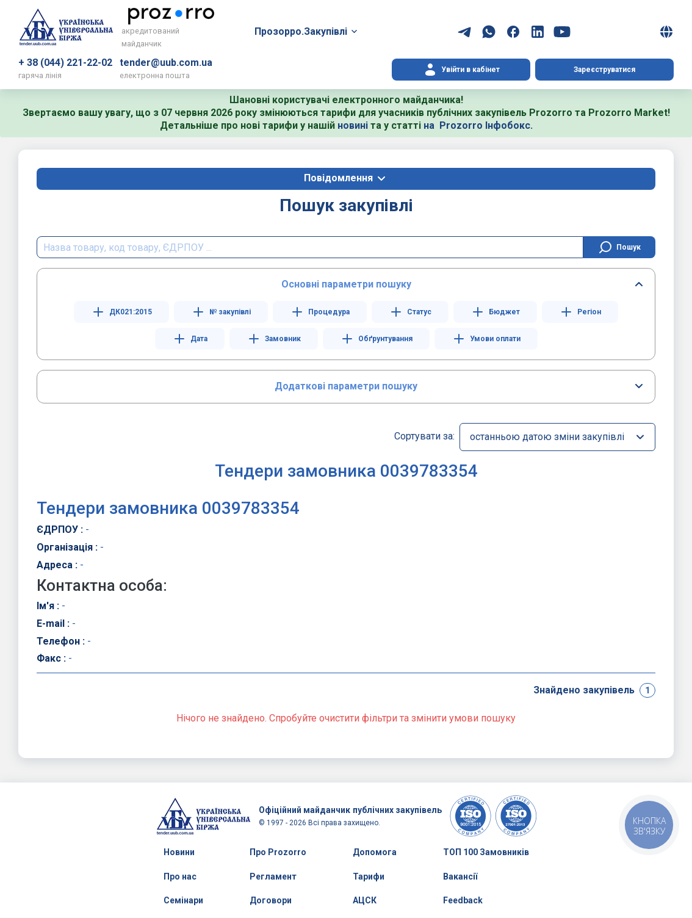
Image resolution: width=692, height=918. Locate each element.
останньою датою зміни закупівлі (547, 437)
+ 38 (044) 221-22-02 (65, 62)
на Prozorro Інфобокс (476, 125)
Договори (271, 900)
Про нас (180, 876)
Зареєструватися (604, 69)
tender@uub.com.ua (166, 62)
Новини (179, 852)
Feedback (463, 900)
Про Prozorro (278, 852)
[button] (666, 31)
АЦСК (365, 900)
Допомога (375, 852)
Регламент (273, 876)
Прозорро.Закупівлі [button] (300, 31)
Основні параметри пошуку (346, 284)
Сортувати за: (424, 436)
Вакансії (460, 876)
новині (352, 125)
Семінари (183, 900)
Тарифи (368, 876)
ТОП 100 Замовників (486, 852)
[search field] (310, 247)
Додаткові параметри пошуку (346, 386)
